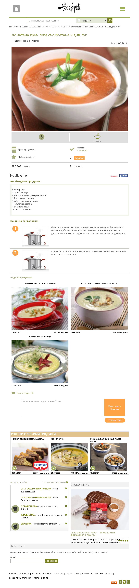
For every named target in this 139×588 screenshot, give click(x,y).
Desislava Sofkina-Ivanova (36, 488)
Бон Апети (33, 40)
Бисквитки (87, 573)
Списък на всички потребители (24, 573)
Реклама (99, 573)
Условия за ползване (53, 573)
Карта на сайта (41, 577)
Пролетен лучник (29, 500)
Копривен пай (28, 491)
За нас (109, 573)
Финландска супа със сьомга (42, 516)
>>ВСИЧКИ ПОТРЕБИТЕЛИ (54, 482)
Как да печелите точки (20, 577)
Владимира (28, 515)
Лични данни (72, 573)
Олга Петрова (29, 506)
